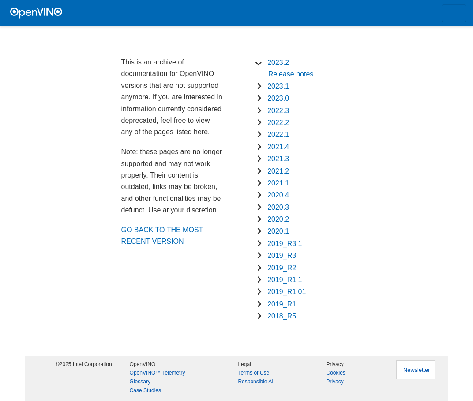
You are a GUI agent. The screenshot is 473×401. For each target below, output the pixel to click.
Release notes (290, 74)
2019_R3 (281, 255)
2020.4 (278, 195)
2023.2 (278, 62)
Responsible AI (255, 381)
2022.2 (278, 122)
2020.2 (278, 219)
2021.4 (278, 147)
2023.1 (278, 86)
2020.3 (278, 207)
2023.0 (278, 98)
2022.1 (278, 134)
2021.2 (278, 171)
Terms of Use (253, 373)
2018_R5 (281, 316)
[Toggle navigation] (454, 13)
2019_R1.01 (286, 291)
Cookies (335, 373)
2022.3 (278, 110)
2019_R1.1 (284, 280)
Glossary (140, 381)
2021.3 (278, 159)
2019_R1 (281, 304)
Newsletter (416, 370)
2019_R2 (281, 268)
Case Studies (145, 390)
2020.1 (278, 231)
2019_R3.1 (284, 243)
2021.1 (278, 183)
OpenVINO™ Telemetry (157, 373)
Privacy (334, 381)
